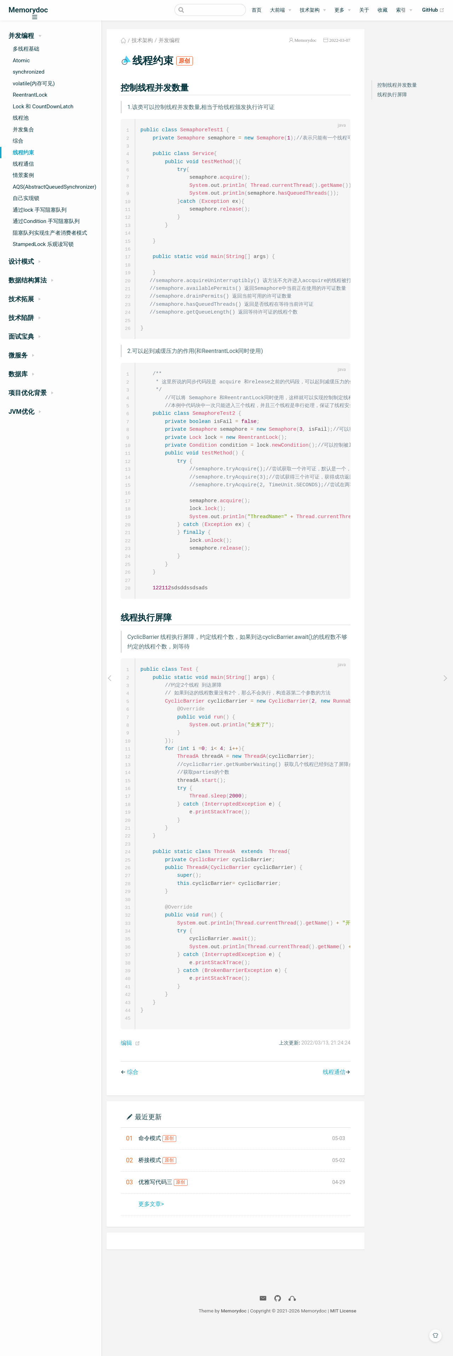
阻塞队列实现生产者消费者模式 (50, 233)
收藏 (383, 10)
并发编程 (169, 40)
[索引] (404, 10)
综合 (18, 141)
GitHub (433, 10)
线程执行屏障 (392, 95)
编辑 (126, 1069)
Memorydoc (305, 40)
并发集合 (23, 129)
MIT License (343, 1337)
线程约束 (23, 152)
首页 (257, 10)
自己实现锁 (26, 198)
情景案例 (23, 175)
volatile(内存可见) (34, 83)
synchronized (29, 72)
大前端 (277, 10)
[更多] (342, 10)
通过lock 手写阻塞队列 (40, 210)
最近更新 (148, 1143)
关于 (364, 10)
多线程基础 (26, 49)
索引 (401, 10)
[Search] (210, 10)
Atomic (21, 60)
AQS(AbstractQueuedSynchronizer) (54, 187)
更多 (339, 10)
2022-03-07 (339, 40)
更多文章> (151, 1231)
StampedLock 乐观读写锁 (43, 244)
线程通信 (23, 164)
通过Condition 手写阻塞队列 (46, 221)
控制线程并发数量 (397, 85)
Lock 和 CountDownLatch (43, 106)
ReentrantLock (30, 95)
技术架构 (310, 10)
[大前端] (280, 10)
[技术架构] (313, 10)
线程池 (21, 118)
